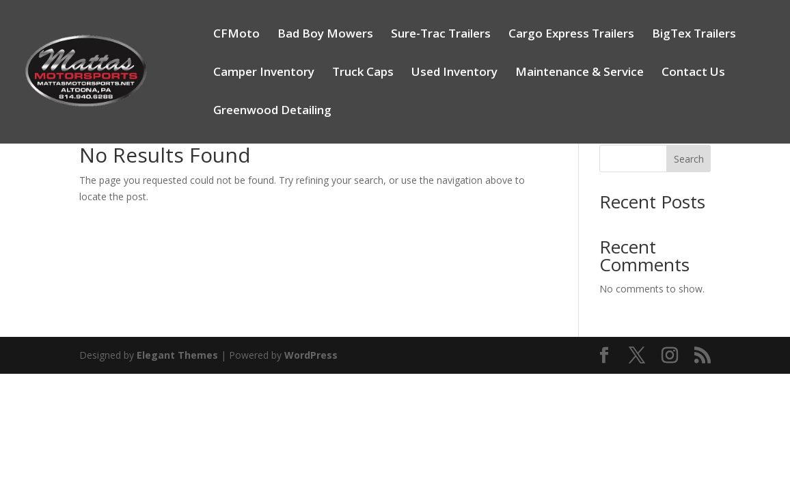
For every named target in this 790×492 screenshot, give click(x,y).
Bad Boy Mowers (325, 35)
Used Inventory (454, 73)
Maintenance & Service (579, 73)
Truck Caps (363, 73)
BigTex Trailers (694, 35)
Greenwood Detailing (272, 111)
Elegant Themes (177, 354)
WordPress (311, 354)
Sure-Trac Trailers (441, 35)
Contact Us (693, 73)
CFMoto (236, 35)
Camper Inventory (263, 73)
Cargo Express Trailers (571, 35)
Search (689, 158)
